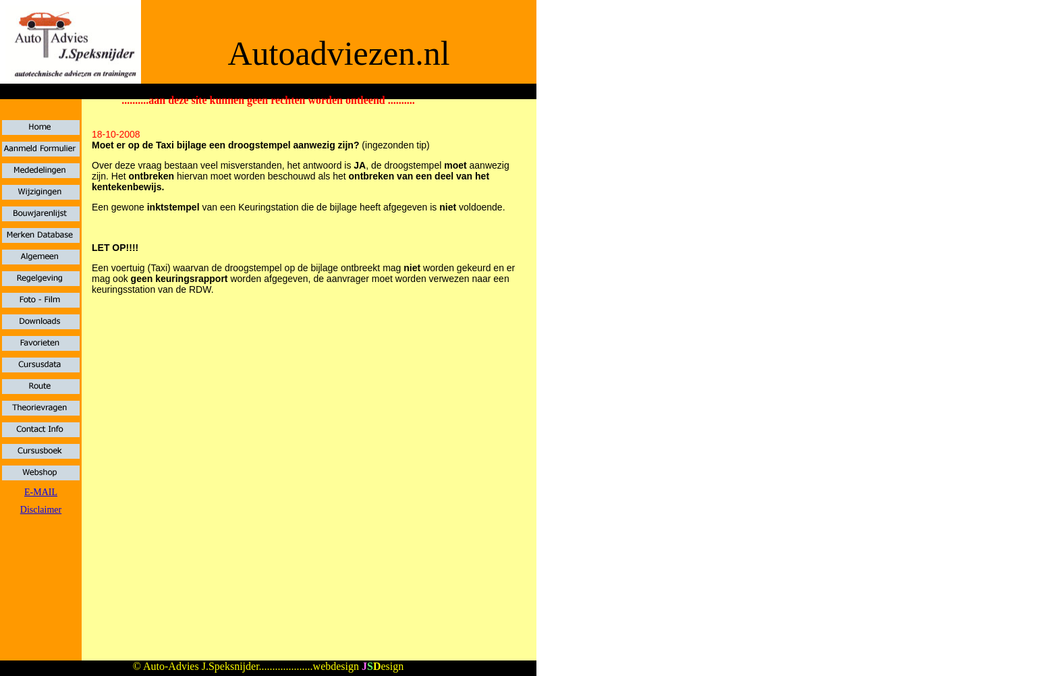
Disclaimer (40, 510)
